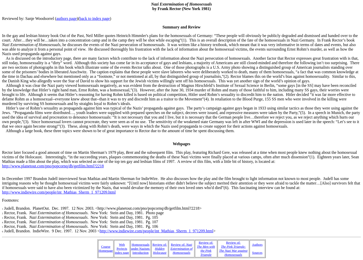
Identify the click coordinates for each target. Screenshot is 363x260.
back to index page (94, 18)
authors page (66, 18)
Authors (257, 244)
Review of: (160, 248)
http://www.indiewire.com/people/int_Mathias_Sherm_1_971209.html (59, 192)
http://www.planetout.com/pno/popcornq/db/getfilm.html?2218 (53, 166)
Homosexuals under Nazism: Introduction (140, 248)
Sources (257, 252)
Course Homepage (106, 248)
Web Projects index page (122, 248)
